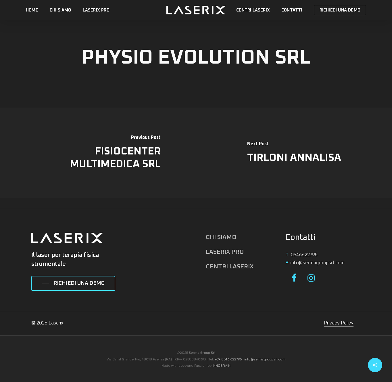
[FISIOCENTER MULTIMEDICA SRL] (98, 153)
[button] (73, 283)
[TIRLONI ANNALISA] (294, 153)
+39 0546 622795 (228, 359)
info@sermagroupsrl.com (317, 263)
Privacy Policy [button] (338, 323)
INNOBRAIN (221, 366)
